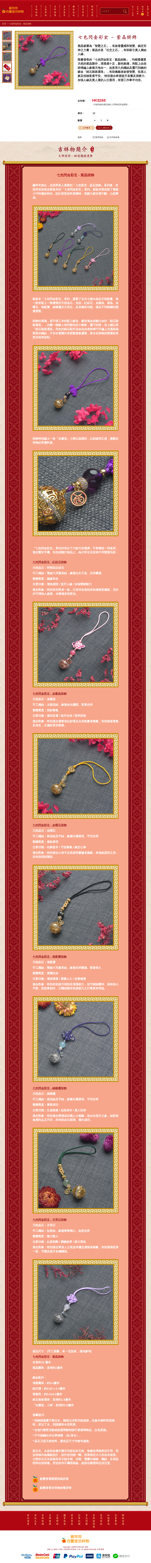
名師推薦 (55, 11)
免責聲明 (115, 1519)
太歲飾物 (46, 11)
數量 (80, 120)
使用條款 (101, 1519)
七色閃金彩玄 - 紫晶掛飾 (20, 24)
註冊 (133, 14)
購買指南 (98, 137)
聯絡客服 (92, 11)
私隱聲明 (108, 1519)
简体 (148, 14)
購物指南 (73, 11)
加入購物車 (104, 127)
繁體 (148, 8)
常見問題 (86, 1519)
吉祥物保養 (113, 137)
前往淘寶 (28, 1519)
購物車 (143, 11)
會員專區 (83, 11)
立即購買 (86, 127)
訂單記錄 (138, 10)
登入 (133, 8)
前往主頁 (35, 1519)
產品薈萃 (64, 11)
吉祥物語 (36, 11)
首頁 (4, 24)
